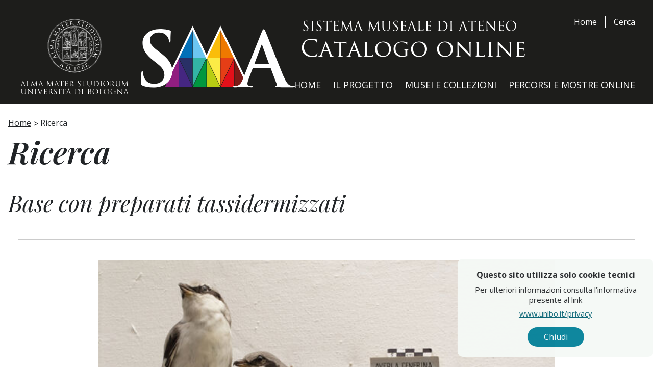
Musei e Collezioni (450, 84)
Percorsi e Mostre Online (572, 84)
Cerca (624, 22)
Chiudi (576, 337)
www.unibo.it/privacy (575, 313)
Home (585, 22)
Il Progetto (363, 84)
